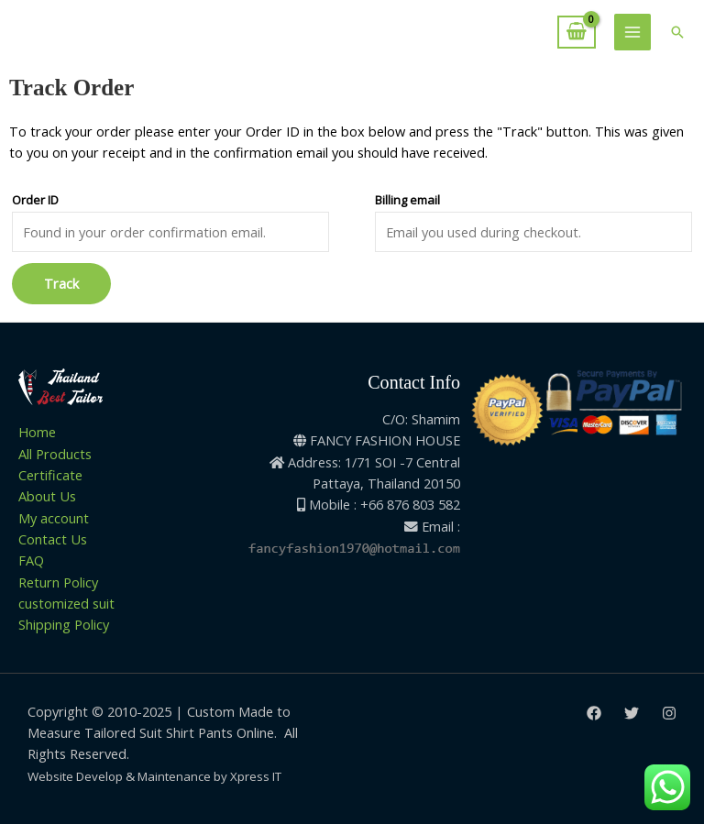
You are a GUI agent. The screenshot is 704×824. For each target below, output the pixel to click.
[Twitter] (631, 713)
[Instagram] (669, 713)
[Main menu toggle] (632, 32)
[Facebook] (594, 713)
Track (61, 283)
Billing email (407, 200)
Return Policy (58, 582)
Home (37, 432)
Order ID (35, 200)
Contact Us (52, 539)
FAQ (31, 560)
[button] (677, 32)
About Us (47, 496)
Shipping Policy (63, 624)
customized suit (66, 603)
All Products (55, 454)
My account (53, 518)
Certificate (50, 475)
